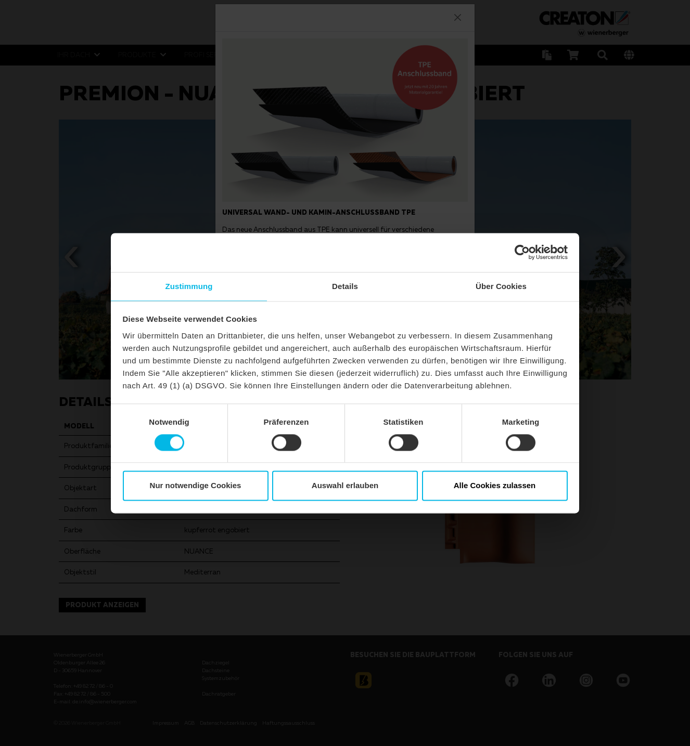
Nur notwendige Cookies (195, 486)
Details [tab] (345, 285)
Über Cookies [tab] (501, 285)
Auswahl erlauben (345, 486)
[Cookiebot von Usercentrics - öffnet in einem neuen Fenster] (522, 251)
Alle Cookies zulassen (495, 486)
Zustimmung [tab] (189, 285)
